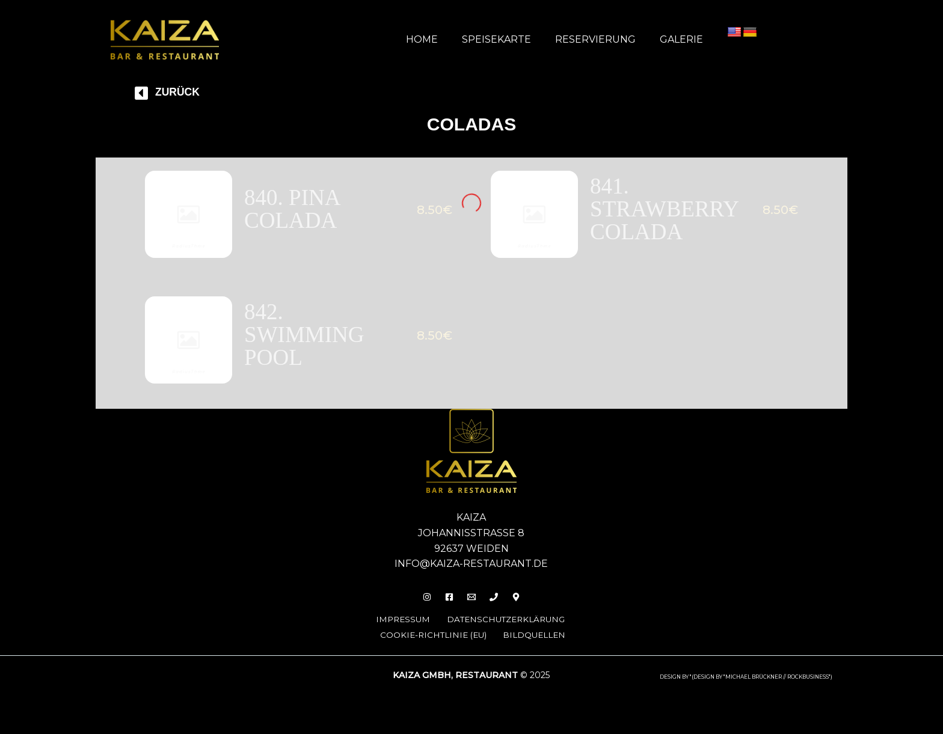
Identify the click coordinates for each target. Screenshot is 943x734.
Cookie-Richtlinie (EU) (433, 641)
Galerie (683, 39)
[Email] (471, 603)
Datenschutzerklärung (505, 625)
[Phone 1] (497, 603)
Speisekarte (508, 39)
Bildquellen (540, 641)
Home (439, 39)
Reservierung (602, 39)
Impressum (394, 625)
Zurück (180, 91)
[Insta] (419, 603)
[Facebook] (445, 603)
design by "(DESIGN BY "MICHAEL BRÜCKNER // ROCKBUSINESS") (746, 683)
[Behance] (523, 603)
